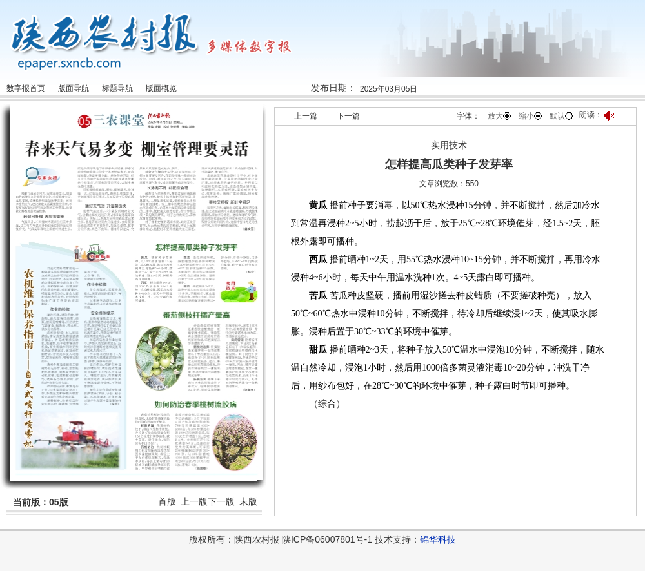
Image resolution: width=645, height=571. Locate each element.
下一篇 (348, 116)
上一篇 (305, 116)
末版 (248, 501)
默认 (561, 116)
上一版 (194, 501)
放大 (499, 116)
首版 (167, 501)
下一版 (221, 501)
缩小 (530, 116)
